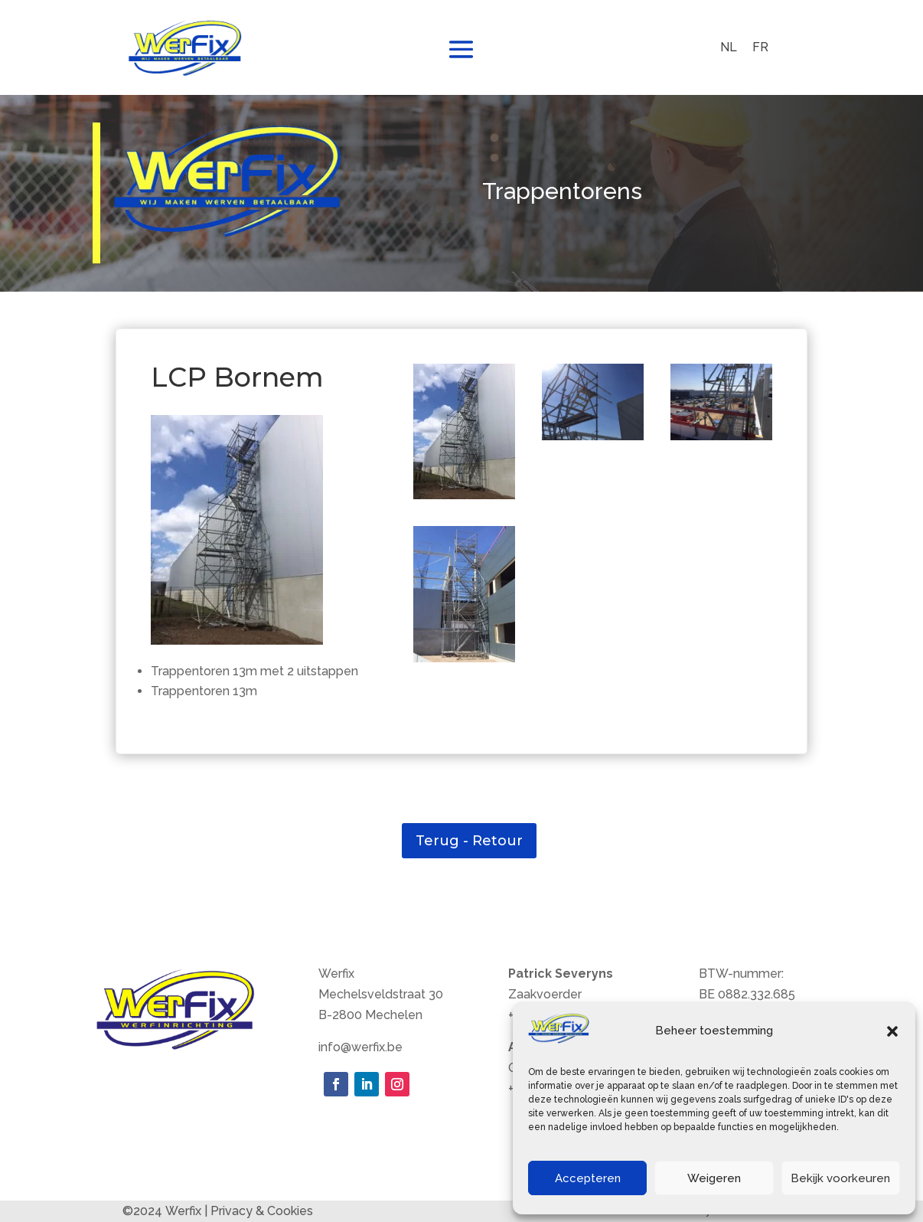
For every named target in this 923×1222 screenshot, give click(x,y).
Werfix (183, 1211)
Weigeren (714, 1178)
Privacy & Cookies (261, 1211)
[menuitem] (729, 47)
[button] (892, 1031)
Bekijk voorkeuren (840, 1178)
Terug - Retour (469, 840)
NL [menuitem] (728, 47)
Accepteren (588, 1178)
